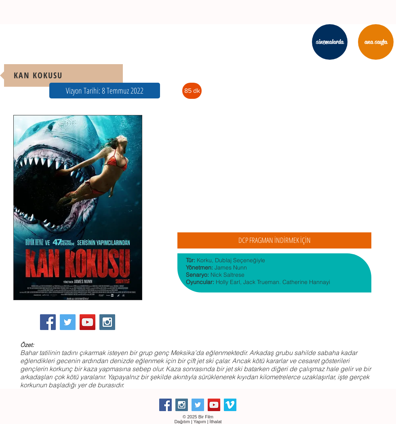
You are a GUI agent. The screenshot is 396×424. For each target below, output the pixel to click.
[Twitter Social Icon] (68, 322)
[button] (104, 90)
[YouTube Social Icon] (87, 322)
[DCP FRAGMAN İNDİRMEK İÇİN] (274, 240)
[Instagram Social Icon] (107, 322)
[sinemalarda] (330, 42)
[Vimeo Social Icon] (230, 405)
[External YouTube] (274, 171)
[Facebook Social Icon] (48, 322)
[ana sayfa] (376, 42)
